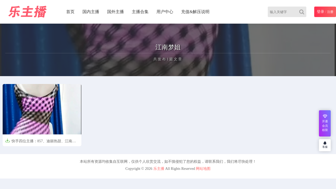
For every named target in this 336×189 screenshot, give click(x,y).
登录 (320, 12)
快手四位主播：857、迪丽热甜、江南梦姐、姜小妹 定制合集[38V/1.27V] (40, 142)
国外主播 (115, 11)
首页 (70, 11)
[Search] (302, 12)
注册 (330, 12)
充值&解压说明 (195, 11)
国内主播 (90, 11)
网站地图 (203, 169)
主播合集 (140, 11)
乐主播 (158, 169)
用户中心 (164, 11)
